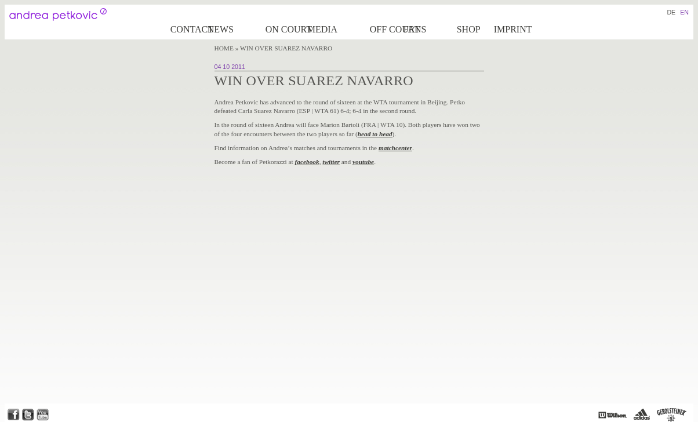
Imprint (513, 29)
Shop (469, 29)
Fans (415, 29)
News (221, 29)
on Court (286, 29)
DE (671, 12)
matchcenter (395, 147)
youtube (363, 161)
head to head (375, 133)
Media (322, 29)
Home (224, 48)
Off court (386, 29)
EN (684, 12)
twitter (331, 161)
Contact (188, 29)
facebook (307, 161)
